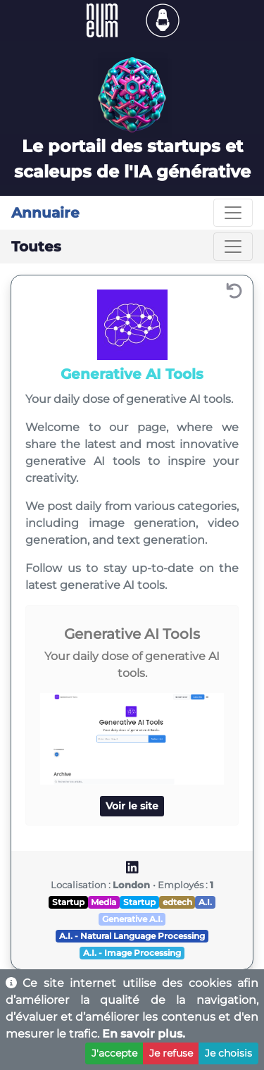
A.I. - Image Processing (132, 952)
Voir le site (132, 806)
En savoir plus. (143, 1033)
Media (103, 902)
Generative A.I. (132, 919)
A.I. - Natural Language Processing (132, 936)
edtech (177, 902)
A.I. (205, 902)
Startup (68, 902)
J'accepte (114, 1053)
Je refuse (171, 1053)
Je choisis (228, 1053)
